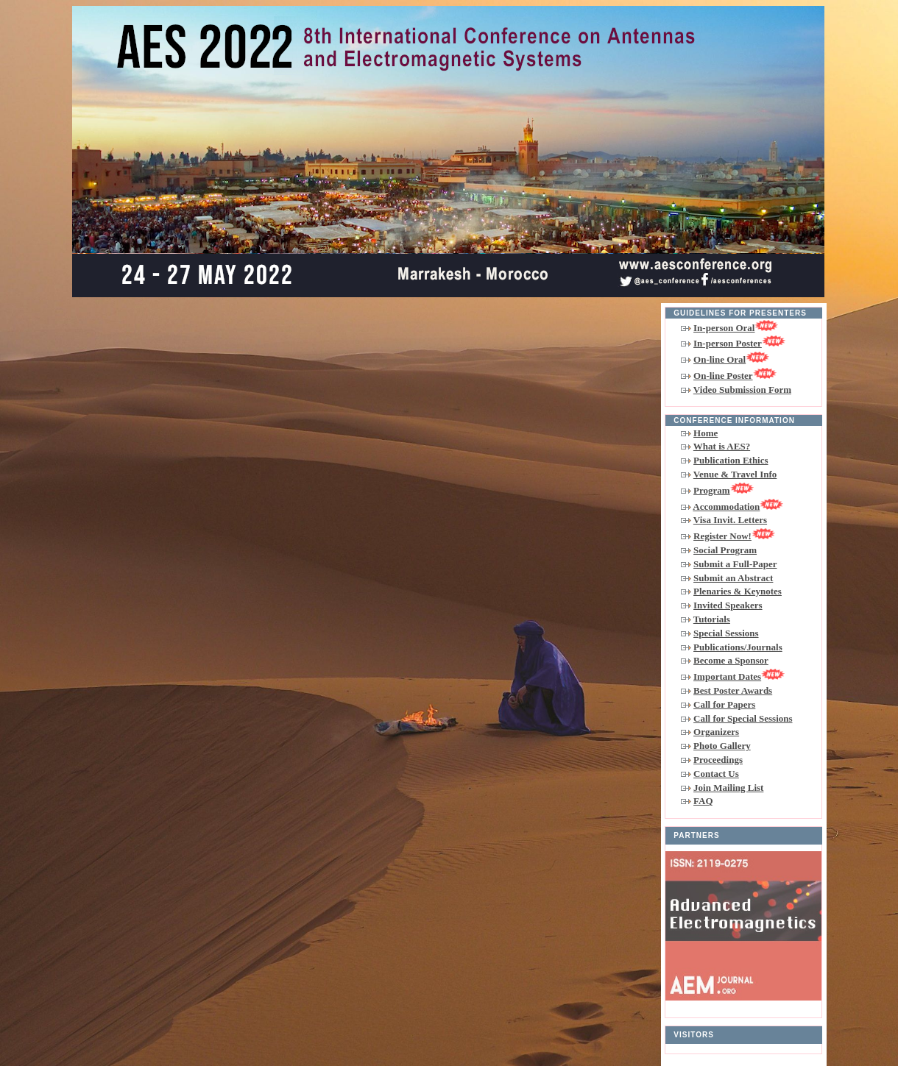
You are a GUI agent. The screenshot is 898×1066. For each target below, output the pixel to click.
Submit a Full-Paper (735, 563)
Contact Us (716, 773)
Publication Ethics (730, 460)
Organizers (716, 731)
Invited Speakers (728, 605)
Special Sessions (726, 633)
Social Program (725, 549)
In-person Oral (735, 327)
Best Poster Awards (732, 690)
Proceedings (718, 759)
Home (705, 432)
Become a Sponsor (730, 660)
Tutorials (711, 619)
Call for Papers (724, 704)
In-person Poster (739, 343)
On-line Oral (731, 359)
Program (723, 490)
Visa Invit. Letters (730, 519)
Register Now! (734, 535)
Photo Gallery (722, 745)
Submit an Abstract (733, 577)
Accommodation (738, 506)
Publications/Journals (737, 647)
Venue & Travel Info (735, 474)
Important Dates (739, 676)
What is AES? (721, 446)
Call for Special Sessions (742, 718)
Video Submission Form (742, 389)
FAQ (703, 800)
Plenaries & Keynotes (737, 591)
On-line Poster (735, 375)
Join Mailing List (728, 787)
